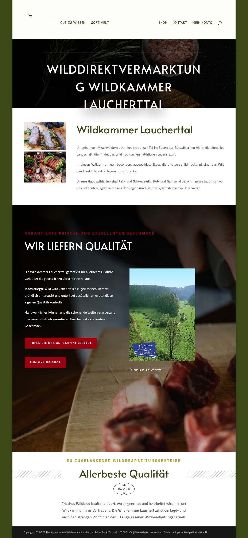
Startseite (45, 23)
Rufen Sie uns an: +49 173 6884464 (61, 343)
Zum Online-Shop (45, 362)
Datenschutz (141, 532)
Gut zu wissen (73, 23)
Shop (163, 23)
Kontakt (180, 23)
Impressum (156, 532)
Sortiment (100, 23)
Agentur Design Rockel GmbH (191, 532)
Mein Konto (203, 23)
